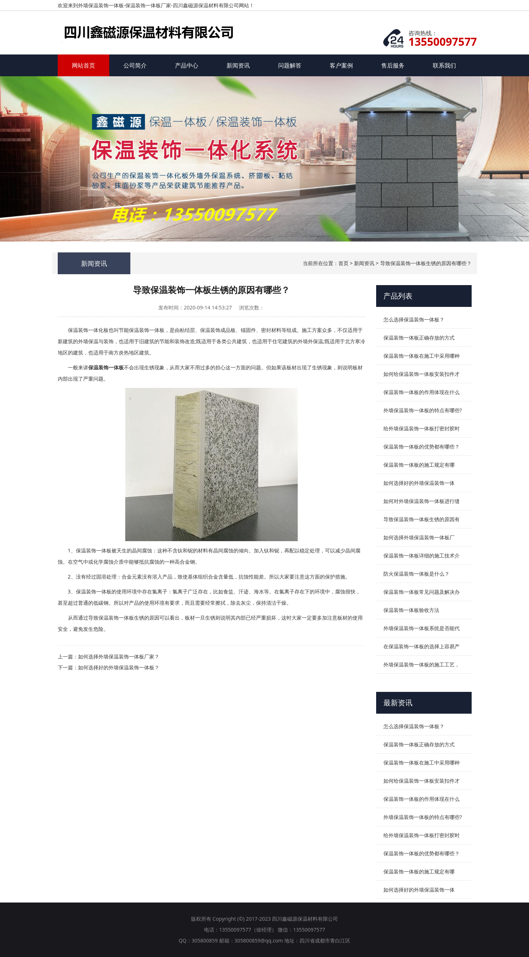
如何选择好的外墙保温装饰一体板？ (118, 667)
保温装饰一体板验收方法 (411, 610)
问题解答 (289, 65)
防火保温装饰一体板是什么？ (416, 573)
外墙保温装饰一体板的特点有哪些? (422, 410)
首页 (343, 263)
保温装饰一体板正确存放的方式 (419, 337)
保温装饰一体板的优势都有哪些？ (421, 446)
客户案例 (341, 65)
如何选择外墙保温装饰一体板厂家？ (118, 656)
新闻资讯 (238, 65)
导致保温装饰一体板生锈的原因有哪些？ (426, 263)
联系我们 (444, 65)
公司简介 (135, 65)
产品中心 (186, 65)
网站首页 (83, 65)
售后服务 (392, 65)
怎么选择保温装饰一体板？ (413, 319)
